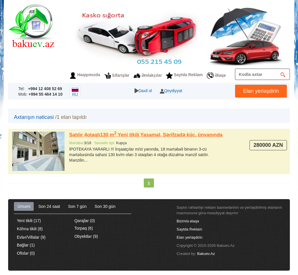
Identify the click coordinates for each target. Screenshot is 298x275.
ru (75, 92)
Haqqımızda (88, 74)
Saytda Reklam (188, 74)
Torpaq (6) (83, 228)
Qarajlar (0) (84, 220)
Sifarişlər (121, 75)
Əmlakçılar (151, 75)
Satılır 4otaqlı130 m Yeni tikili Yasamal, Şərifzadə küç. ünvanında (145, 135)
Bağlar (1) (26, 245)
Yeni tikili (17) (29, 220)
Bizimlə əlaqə (188, 221)
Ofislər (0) (26, 253)
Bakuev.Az (206, 253)
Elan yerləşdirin (261, 91)
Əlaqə (220, 75)
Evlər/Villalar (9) (31, 237)
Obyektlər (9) (86, 236)
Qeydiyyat (173, 90)
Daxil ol (145, 90)
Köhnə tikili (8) (30, 228)
